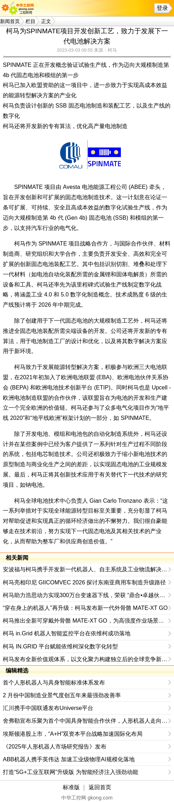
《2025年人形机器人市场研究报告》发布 (54, 747)
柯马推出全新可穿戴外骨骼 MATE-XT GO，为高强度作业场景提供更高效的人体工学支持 (85, 621)
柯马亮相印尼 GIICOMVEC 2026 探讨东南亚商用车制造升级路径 (84, 582)
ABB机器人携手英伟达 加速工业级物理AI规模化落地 (69, 759)
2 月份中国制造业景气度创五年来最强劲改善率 (62, 695)
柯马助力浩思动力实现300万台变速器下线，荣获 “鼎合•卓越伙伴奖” (85, 595)
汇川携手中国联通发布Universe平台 (48, 708)
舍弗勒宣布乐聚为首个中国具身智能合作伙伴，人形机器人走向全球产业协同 (85, 721)
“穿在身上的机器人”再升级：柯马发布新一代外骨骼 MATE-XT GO (85, 608)
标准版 (71, 787)
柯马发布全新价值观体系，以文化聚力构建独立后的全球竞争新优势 (85, 659)
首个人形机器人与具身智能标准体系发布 (54, 683)
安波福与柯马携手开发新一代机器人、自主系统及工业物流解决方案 (85, 569)
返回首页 (100, 787)
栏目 (30, 21)
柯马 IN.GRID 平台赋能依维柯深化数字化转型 (60, 646)
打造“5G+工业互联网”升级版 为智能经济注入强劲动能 (70, 772)
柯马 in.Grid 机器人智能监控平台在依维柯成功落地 (66, 633)
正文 (46, 21)
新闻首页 (10, 21)
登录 (162, 8)
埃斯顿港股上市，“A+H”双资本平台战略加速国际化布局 (72, 734)
